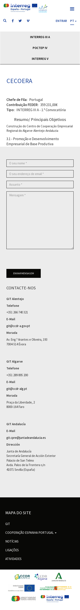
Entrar (61, 21)
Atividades (13, 559)
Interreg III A (40, 37)
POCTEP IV (40, 48)
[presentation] (38, 260)
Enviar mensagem (23, 273)
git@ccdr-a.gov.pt (18, 326)
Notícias (12, 541)
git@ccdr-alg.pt (16, 389)
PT (72, 21)
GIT (7, 524)
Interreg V (40, 59)
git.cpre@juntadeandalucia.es (26, 438)
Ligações (12, 550)
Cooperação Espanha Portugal (31, 533)
